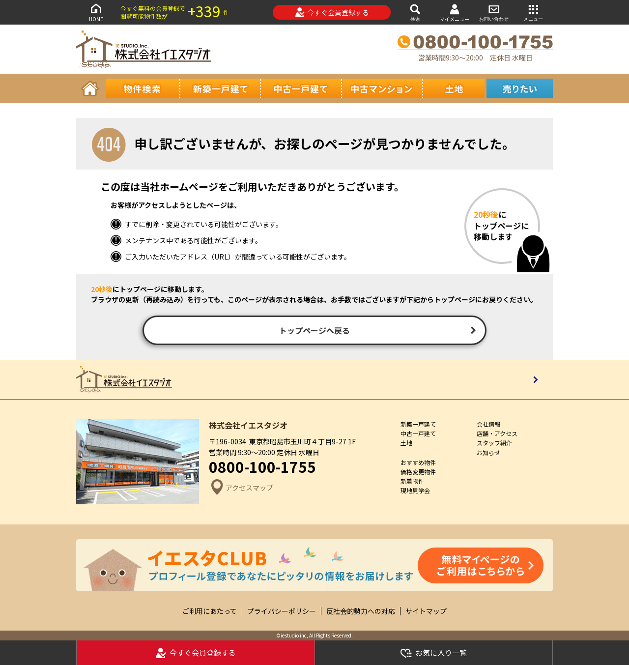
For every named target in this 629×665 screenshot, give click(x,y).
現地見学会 (415, 490)
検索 (415, 12)
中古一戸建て (418, 433)
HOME (95, 12)
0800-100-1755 (262, 466)
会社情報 (488, 424)
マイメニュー (454, 12)
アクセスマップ (241, 487)
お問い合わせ (494, 12)
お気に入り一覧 (433, 653)
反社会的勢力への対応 (360, 611)
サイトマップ (426, 611)
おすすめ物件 (418, 462)
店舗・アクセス (497, 433)
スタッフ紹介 (494, 442)
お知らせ (488, 452)
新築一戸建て (418, 424)
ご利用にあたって (209, 611)
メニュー (533, 12)
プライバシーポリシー (281, 611)
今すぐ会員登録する (332, 12)
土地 (406, 442)
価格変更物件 (418, 471)
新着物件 (412, 481)
